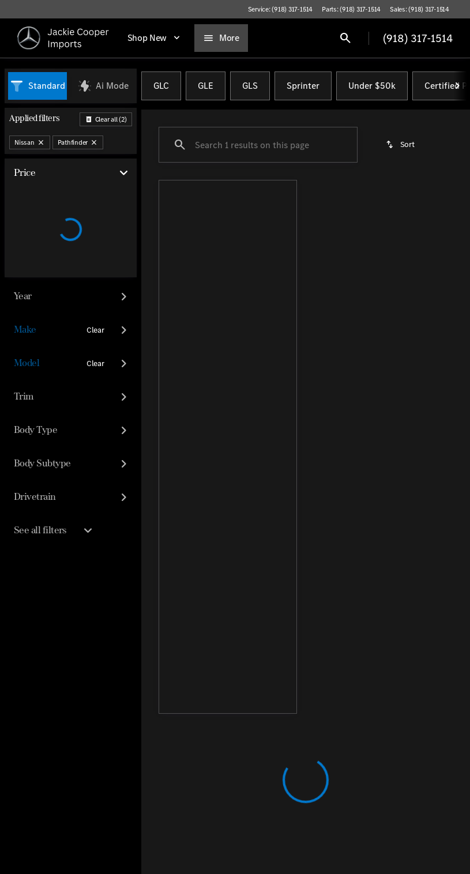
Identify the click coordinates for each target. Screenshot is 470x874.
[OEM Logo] (28, 38)
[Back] (106, 119)
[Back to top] (204, 622)
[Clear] (95, 330)
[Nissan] (29, 142)
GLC (161, 86)
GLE (205, 86)
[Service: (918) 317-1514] (280, 9)
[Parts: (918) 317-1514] (351, 9)
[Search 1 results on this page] (258, 144)
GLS (250, 86)
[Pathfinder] (78, 142)
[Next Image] (457, 86)
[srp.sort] (401, 144)
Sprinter (303, 86)
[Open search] (345, 38)
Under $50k (372, 86)
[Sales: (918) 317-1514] (420, 9)
